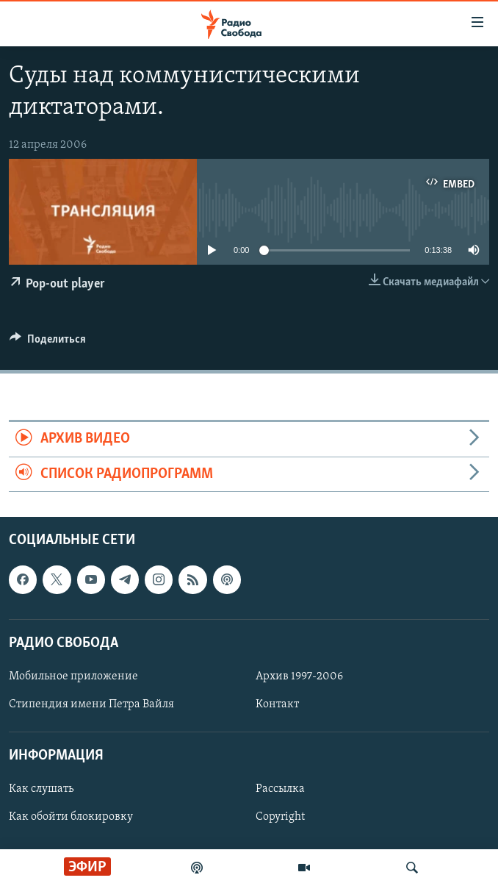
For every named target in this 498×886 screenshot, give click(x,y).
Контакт (277, 704)
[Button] (48, 343)
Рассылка (280, 789)
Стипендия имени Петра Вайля (91, 704)
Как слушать (41, 789)
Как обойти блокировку (71, 817)
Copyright (280, 817)
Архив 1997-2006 (299, 676)
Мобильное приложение (73, 676)
